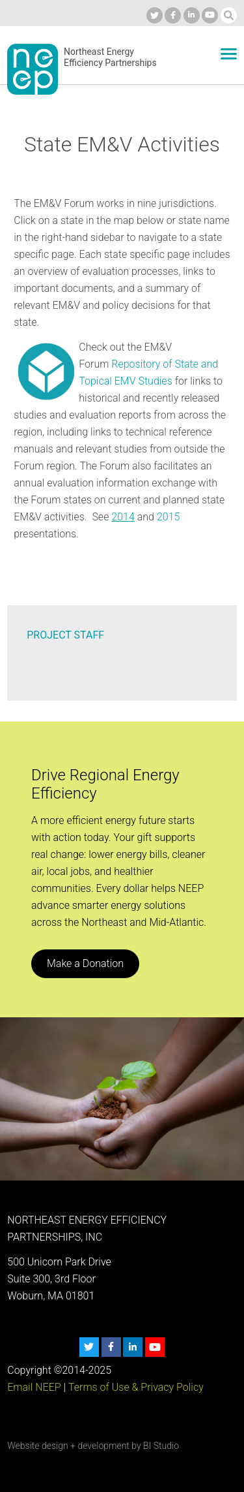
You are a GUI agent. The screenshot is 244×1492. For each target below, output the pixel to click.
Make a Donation (85, 963)
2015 (168, 517)
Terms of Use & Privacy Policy (136, 1387)
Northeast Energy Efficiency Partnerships (110, 57)
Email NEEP (34, 1387)
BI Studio (161, 1445)
